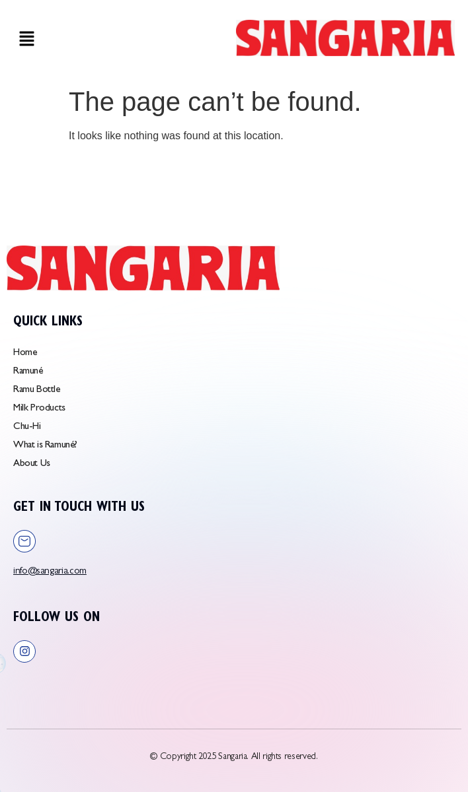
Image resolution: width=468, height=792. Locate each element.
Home (24, 353)
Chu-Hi (27, 427)
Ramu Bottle (36, 390)
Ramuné (28, 372)
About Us (31, 464)
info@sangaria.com (50, 572)
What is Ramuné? (45, 446)
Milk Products (39, 409)
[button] (26, 40)
